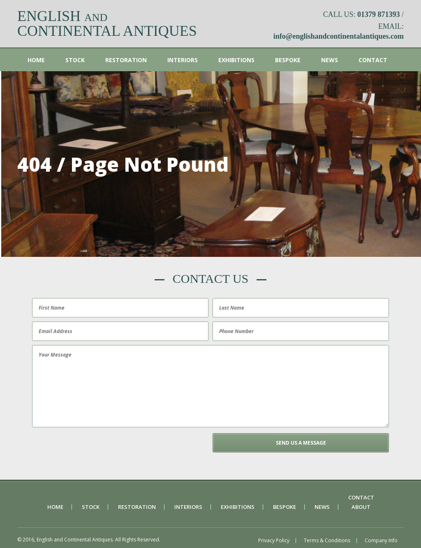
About (361, 507)
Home (36, 60)
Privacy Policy (273, 540)
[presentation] (92, 449)
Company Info (381, 540)
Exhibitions (236, 60)
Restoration (126, 60)
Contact (373, 60)
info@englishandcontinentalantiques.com (338, 36)
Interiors (182, 60)
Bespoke (288, 60)
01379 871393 (378, 14)
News (329, 60)
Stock (75, 60)
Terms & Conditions (327, 540)
